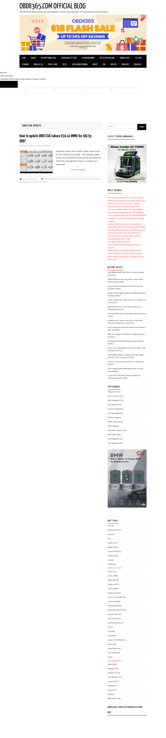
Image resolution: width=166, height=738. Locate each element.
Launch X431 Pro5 (114, 614)
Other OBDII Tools (114, 435)
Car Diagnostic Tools (69, 58)
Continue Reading (79, 170)
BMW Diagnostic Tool (115, 400)
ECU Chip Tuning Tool (48, 58)
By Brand (25, 64)
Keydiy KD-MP (113, 547)
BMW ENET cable (114, 699)
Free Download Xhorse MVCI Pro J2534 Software (126, 198)
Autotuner (111, 534)
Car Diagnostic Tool (115, 405)
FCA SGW (138, 58)
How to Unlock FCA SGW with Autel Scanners (124, 251)
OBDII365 (46, 146)
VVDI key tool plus (114, 619)
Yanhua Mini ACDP (115, 606)
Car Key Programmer (30, 179)
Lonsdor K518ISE (114, 601)
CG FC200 (117, 568)
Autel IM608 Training (80, 64)
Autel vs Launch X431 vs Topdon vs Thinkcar (124, 204)
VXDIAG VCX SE (114, 673)
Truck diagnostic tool (115, 439)
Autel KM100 (112, 664)
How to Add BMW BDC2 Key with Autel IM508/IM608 (127, 215)
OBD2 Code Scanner (115, 422)
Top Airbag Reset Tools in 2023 (119, 239)
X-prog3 (110, 560)
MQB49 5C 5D (38, 64)
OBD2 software (113, 426)
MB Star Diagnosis (114, 417)
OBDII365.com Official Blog (52, 6)
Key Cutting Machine (107, 58)
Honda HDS (112, 644)
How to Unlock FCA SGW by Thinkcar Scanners (125, 254)
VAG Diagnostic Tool (115, 443)
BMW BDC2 (137, 64)
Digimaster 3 (112, 686)
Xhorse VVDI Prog (114, 551)
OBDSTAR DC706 (114, 530)
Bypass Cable (53, 64)
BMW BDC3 (125, 64)
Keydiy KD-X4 (113, 543)
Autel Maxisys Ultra (115, 661)
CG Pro (110, 627)
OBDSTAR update (50, 179)
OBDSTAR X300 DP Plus (67, 179)
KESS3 (65, 64)
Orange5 (111, 694)
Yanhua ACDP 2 (125, 58)
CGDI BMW (112, 636)
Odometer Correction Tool (117, 430)
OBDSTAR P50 (113, 580)
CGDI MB (111, 631)
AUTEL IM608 (113, 576)
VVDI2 (110, 657)
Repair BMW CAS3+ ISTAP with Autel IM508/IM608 (126, 227)
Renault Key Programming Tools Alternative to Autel (126, 201)
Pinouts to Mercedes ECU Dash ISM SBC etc (124, 233)
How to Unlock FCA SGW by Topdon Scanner (124, 236)
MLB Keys (114, 64)
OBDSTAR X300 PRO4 (85, 179)
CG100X (111, 526)
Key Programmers (88, 58)
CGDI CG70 (112, 572)
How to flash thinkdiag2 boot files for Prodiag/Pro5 (126, 212)
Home (24, 58)
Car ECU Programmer (116, 409)
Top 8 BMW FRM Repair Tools (119, 242)
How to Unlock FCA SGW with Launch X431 (124, 206)
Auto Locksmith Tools (115, 396)
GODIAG (33, 58)
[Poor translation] (12, 84)
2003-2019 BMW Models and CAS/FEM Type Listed (126, 230)
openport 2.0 (112, 690)
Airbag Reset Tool (114, 392)
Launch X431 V (113, 681)
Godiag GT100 (113, 669)
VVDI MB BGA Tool (115, 677)
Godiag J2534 (113, 556)
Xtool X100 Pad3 (114, 653)
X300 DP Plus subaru (40, 182)
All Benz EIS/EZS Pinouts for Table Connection (125, 224)
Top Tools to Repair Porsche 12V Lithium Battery (125, 209)
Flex (104, 64)
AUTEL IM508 (113, 589)
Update (95, 64)
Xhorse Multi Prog (114, 648)
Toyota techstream (114, 593)
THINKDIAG (112, 564)
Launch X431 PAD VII (115, 623)
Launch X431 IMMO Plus (117, 597)
